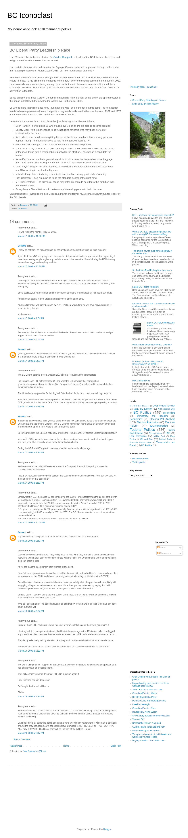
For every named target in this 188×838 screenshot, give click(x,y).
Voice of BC (138, 719)
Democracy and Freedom (152, 416)
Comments (164, 553)
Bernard (22, 246)
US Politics (146, 445)
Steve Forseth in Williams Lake (147, 689)
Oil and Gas (146, 439)
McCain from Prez (141, 380)
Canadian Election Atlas (144, 708)
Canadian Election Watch (144, 693)
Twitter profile (138, 462)
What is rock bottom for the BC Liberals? (152, 344)
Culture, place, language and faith (148, 727)
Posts (161, 547)
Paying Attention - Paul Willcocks (148, 740)
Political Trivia (165, 439)
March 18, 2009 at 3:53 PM (31, 541)
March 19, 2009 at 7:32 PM (31, 696)
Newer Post (16, 746)
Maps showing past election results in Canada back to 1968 (150, 684)
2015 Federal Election (164, 405)
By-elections (169, 413)
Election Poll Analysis (162, 419)
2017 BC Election (143, 409)
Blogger (107, 829)
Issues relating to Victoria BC (146, 730)
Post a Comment (22, 739)
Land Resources (138, 436)
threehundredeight (141, 704)
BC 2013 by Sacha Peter (144, 697)
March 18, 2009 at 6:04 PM (31, 611)
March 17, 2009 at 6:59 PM (31, 483)
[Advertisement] (166, 494)
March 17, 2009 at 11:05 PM (31, 522)
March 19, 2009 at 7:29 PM (31, 651)
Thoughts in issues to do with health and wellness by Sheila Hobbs (151, 735)
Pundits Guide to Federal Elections (149, 700)
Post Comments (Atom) (34, 751)
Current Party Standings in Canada (149, 100)
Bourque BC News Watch (144, 712)
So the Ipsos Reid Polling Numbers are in (152, 270)
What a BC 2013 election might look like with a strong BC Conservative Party (151, 233)
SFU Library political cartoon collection (151, 715)
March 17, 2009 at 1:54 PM (31, 318)
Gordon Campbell (62, 57)
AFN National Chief (166, 409)
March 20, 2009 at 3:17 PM (31, 733)
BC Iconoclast (29, 15)
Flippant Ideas (155, 433)
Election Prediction (148, 422)
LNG (168, 433)
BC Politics (22, 208)
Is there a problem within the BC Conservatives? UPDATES (148, 362)
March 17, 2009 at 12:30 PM (31, 236)
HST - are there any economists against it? (153, 215)
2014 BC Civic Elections (139, 406)
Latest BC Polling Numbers (145, 287)
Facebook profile (140, 458)
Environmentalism (159, 426)
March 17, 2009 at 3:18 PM (31, 406)
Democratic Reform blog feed (146, 723)
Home (66, 746)
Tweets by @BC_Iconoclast (143, 87)
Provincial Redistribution (140, 442)
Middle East (159, 436)
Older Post (116, 746)
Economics (136, 419)
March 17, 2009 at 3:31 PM (31, 452)
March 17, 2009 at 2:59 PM (31, 339)
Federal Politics (142, 430)
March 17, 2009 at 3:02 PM (31, 361)
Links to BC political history (145, 104)
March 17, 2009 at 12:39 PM (31, 266)
